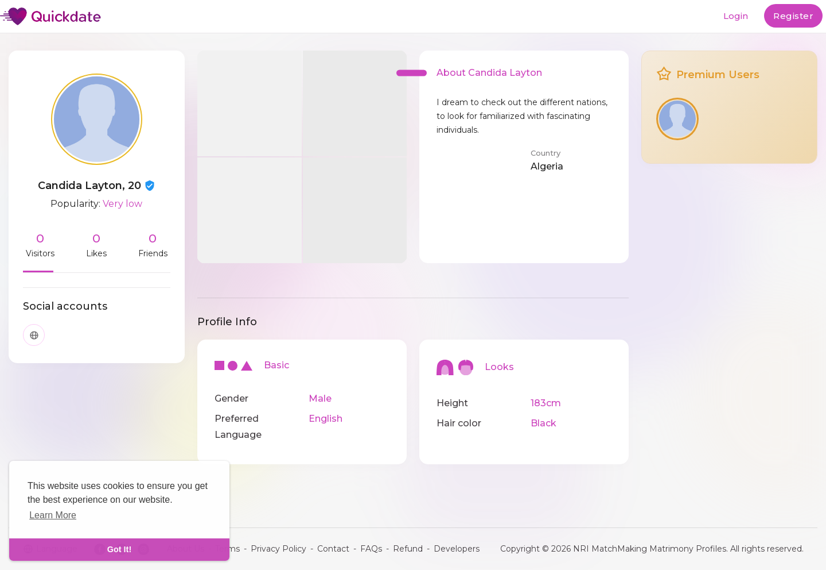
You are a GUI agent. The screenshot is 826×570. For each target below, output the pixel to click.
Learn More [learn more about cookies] (52, 515)
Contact (333, 549)
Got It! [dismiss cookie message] (119, 549)
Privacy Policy (278, 549)
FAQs (371, 549)
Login (735, 15)
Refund (408, 549)
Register (793, 15)
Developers (457, 549)
